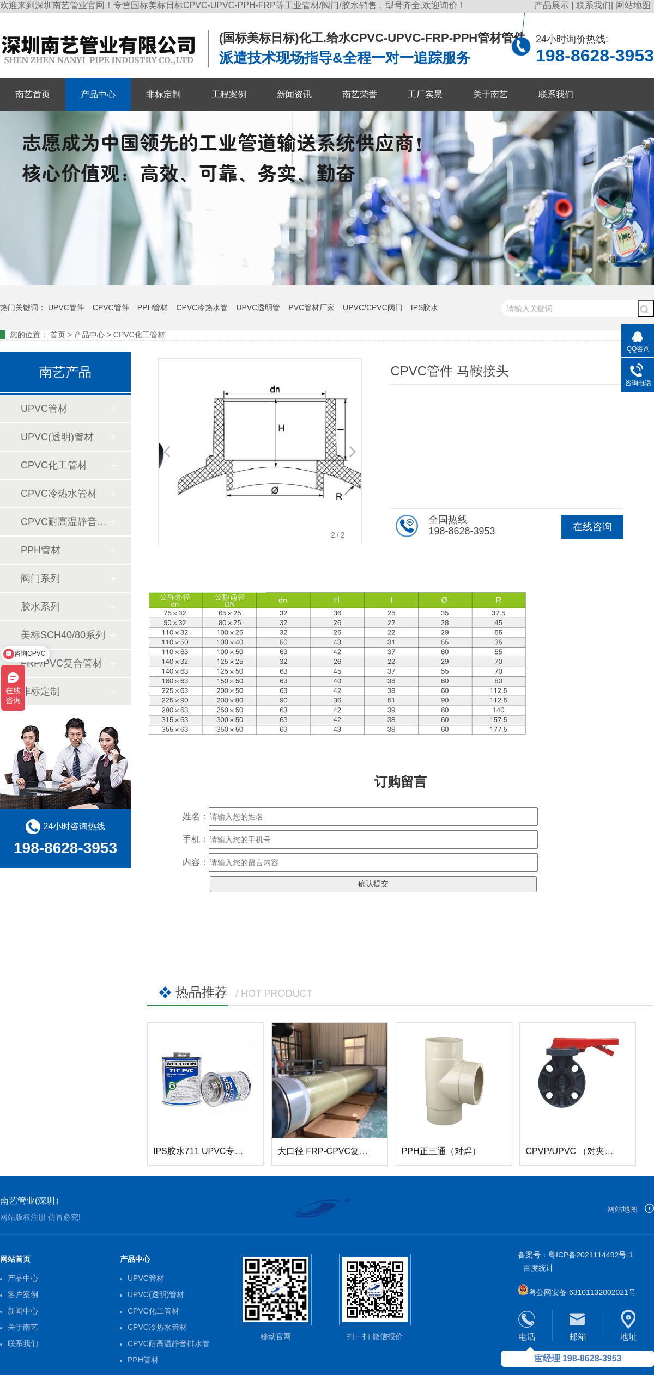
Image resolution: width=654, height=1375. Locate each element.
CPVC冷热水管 (202, 307)
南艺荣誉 (359, 94)
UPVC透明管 (258, 307)
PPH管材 (152, 307)
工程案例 (228, 94)
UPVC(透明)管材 (57, 436)
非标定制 (163, 94)
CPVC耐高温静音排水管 (65, 521)
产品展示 (552, 5)
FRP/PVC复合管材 (61, 663)
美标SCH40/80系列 (63, 635)
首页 (57, 334)
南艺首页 (32, 94)
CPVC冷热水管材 (59, 493)
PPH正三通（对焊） (441, 1151)
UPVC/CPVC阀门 (373, 307)
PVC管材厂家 (311, 307)
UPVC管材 (44, 408)
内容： (196, 862)
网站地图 (633, 5)
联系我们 (593, 5)
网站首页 (15, 1259)
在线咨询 (592, 526)
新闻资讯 (294, 94)
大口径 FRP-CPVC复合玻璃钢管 (340, 1151)
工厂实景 (425, 94)
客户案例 (23, 1294)
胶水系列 (40, 606)
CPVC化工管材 (139, 334)
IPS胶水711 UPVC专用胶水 (207, 1151)
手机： (196, 839)
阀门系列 (40, 578)
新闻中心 (23, 1310)
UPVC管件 (66, 307)
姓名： (196, 816)
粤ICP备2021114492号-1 (590, 1254)
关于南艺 (490, 94)
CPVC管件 (111, 307)
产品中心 (98, 94)
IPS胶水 (425, 307)
